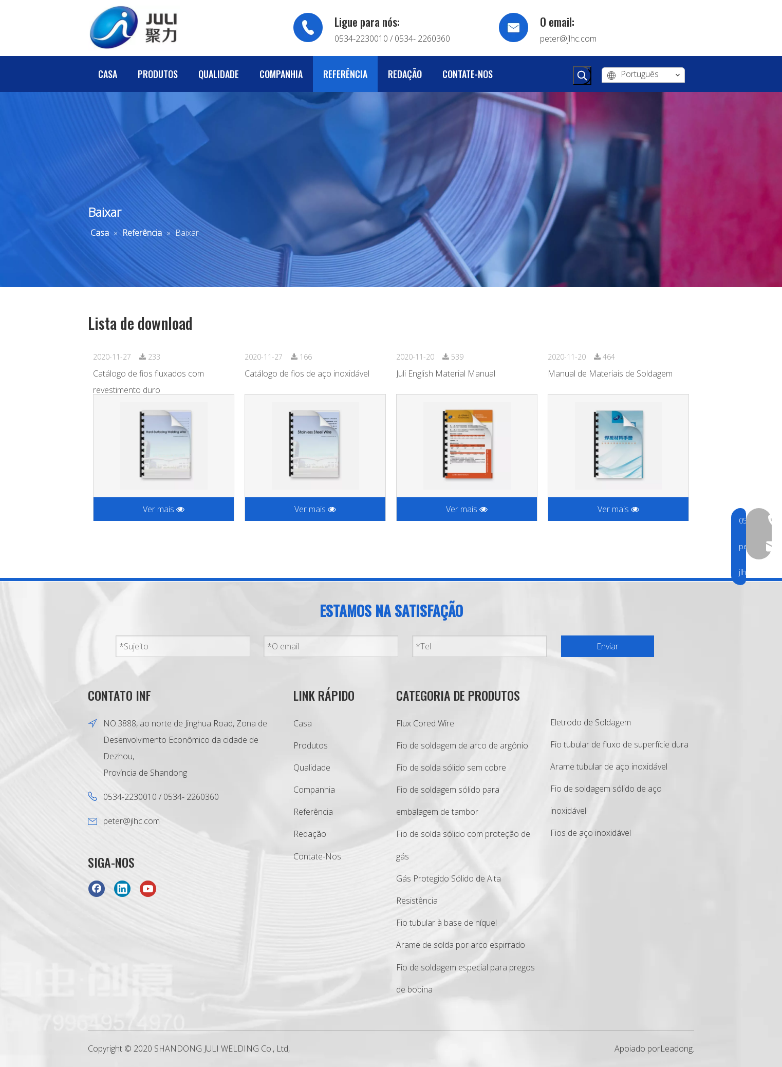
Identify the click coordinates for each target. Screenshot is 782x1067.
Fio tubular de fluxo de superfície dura (619, 744)
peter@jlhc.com (568, 38)
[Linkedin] (122, 888)
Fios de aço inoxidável (590, 832)
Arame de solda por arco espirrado (460, 944)
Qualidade (311, 767)
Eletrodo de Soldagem (590, 722)
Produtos (310, 745)
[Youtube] (148, 888)
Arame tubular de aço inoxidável (608, 766)
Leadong (676, 1048)
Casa (302, 723)
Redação (309, 833)
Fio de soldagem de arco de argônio (462, 745)
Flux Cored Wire (425, 723)
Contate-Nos (317, 856)
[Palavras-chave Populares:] (582, 75)
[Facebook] (96, 888)
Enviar (608, 646)
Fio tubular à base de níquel (446, 922)
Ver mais (163, 509)
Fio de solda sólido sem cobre (451, 767)
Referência (313, 811)
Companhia (314, 789)
